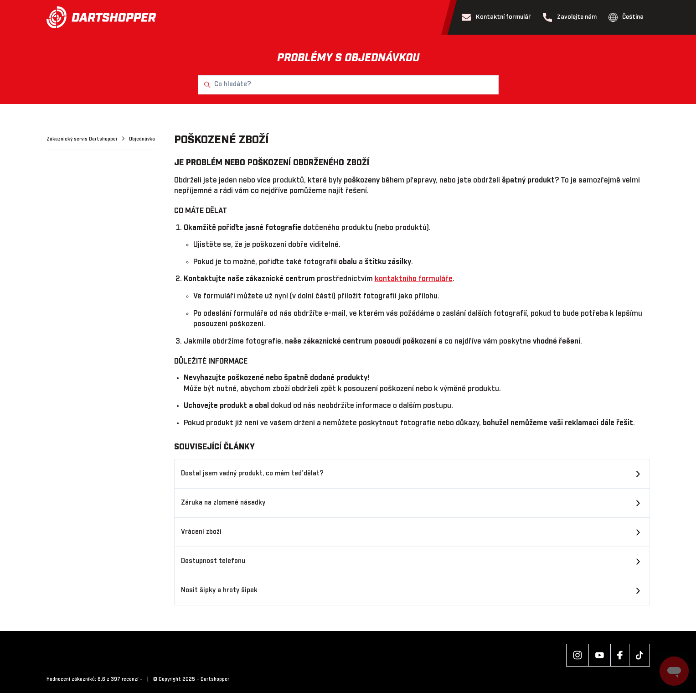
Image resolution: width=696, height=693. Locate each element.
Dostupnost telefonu (213, 561)
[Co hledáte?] (348, 84)
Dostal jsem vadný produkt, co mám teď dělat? (252, 473)
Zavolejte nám (570, 17)
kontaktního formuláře (414, 279)
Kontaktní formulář (496, 17)
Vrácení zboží (201, 532)
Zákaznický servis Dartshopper (82, 139)
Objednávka (142, 139)
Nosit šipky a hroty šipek (219, 590)
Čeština (626, 17)
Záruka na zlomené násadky (223, 503)
